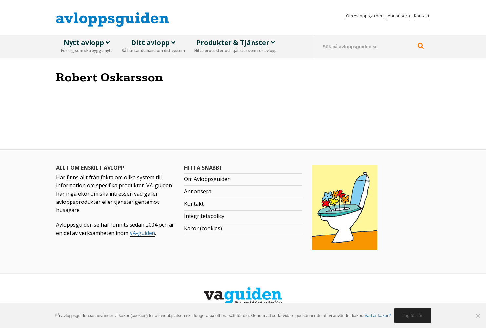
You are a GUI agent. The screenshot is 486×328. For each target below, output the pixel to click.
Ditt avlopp (153, 46)
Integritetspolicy (204, 216)
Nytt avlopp (86, 46)
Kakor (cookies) (203, 228)
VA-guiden (142, 233)
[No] (478, 315)
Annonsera (399, 16)
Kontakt (421, 16)
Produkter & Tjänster (235, 46)
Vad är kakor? (378, 315)
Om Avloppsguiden (365, 16)
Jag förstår (413, 315)
